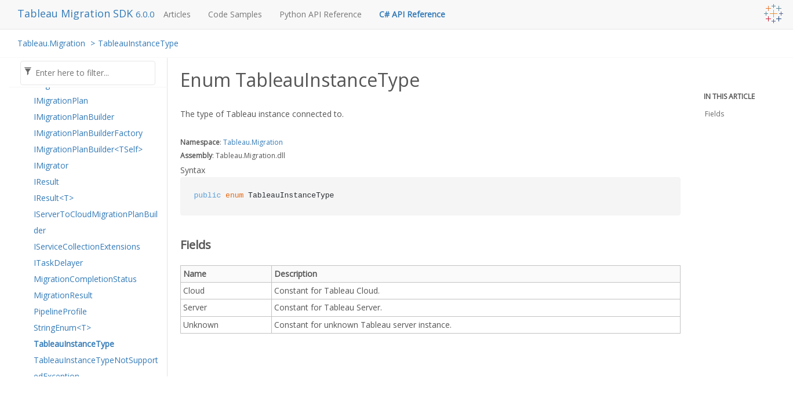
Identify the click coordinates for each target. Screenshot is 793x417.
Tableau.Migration (51, 43)
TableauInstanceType (138, 43)
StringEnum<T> (62, 327)
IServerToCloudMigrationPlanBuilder (96, 222)
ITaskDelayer (58, 262)
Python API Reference (320, 14)
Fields (714, 114)
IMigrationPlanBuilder (74, 116)
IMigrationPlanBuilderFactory (88, 132)
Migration (267, 142)
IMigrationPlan (61, 100)
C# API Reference (412, 14)
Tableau (236, 142)
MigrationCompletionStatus (85, 278)
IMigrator (51, 165)
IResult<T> (54, 197)
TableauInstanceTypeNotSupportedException (96, 368)
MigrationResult (63, 295)
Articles (177, 14)
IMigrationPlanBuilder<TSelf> (88, 149)
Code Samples (235, 14)
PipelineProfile (60, 311)
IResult (46, 181)
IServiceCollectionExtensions (87, 246)
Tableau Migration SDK (76, 13)
